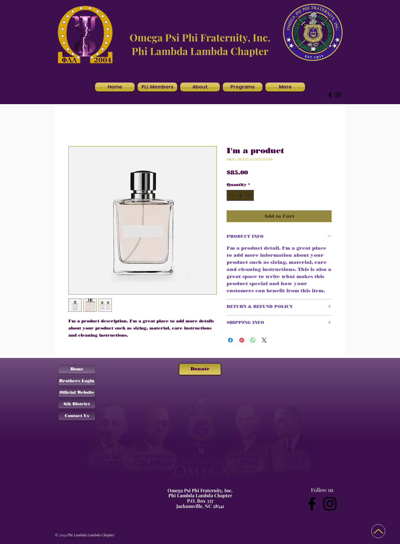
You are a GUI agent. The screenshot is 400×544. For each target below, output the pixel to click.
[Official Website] (76, 392)
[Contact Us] (76, 415)
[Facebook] (330, 95)
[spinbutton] (240, 195)
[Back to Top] (378, 531)
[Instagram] (337, 95)
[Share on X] (264, 340)
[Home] (76, 369)
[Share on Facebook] (230, 340)
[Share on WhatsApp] (253, 340)
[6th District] (76, 404)
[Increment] (249, 195)
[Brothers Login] (76, 381)
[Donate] (200, 369)
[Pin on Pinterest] (241, 340)
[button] (200, 87)
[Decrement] (231, 195)
